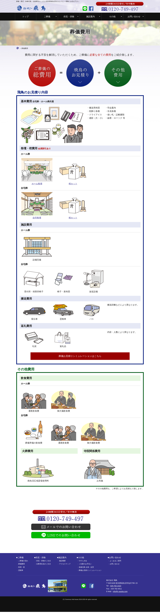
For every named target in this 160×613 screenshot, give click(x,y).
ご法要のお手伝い (85, 565)
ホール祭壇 (37, 183)
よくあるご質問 (115, 562)
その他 (112, 16)
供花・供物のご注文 (43, 562)
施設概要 (62, 562)
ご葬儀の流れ (23, 562)
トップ (25, 16)
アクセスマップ (64, 565)
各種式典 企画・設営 (86, 568)
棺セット (73, 183)
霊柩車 (20, 571)
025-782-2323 (115, 587)
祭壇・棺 (21, 568)
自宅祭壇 (37, 217)
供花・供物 (69, 16)
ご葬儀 (47, 16)
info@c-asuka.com (120, 592)
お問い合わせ (134, 16)
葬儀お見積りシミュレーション (90, 571)
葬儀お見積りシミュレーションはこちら (80, 356)
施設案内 (90, 16)
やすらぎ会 (83, 562)
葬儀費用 (21, 565)
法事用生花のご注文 (43, 565)
